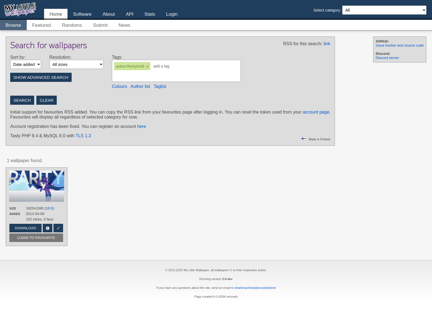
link (326, 43)
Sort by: (17, 57)
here (141, 126)
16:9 (49, 208)
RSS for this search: (302, 43)
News (124, 25)
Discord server (387, 58)
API (129, 14)
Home (56, 14)
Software (82, 14)
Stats (149, 14)
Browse (13, 25)
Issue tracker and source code (400, 45)
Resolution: (60, 57)
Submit (100, 25)
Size (12, 208)
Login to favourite (36, 238)
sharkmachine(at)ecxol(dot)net (255, 287)
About (108, 14)
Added (14, 214)
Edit (58, 228)
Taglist (160, 86)
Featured (41, 25)
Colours (119, 86)
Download (25, 228)
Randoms (72, 25)
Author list (140, 86)
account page (316, 112)
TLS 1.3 (83, 135)
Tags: (117, 57)
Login (172, 14)
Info (47, 228)
